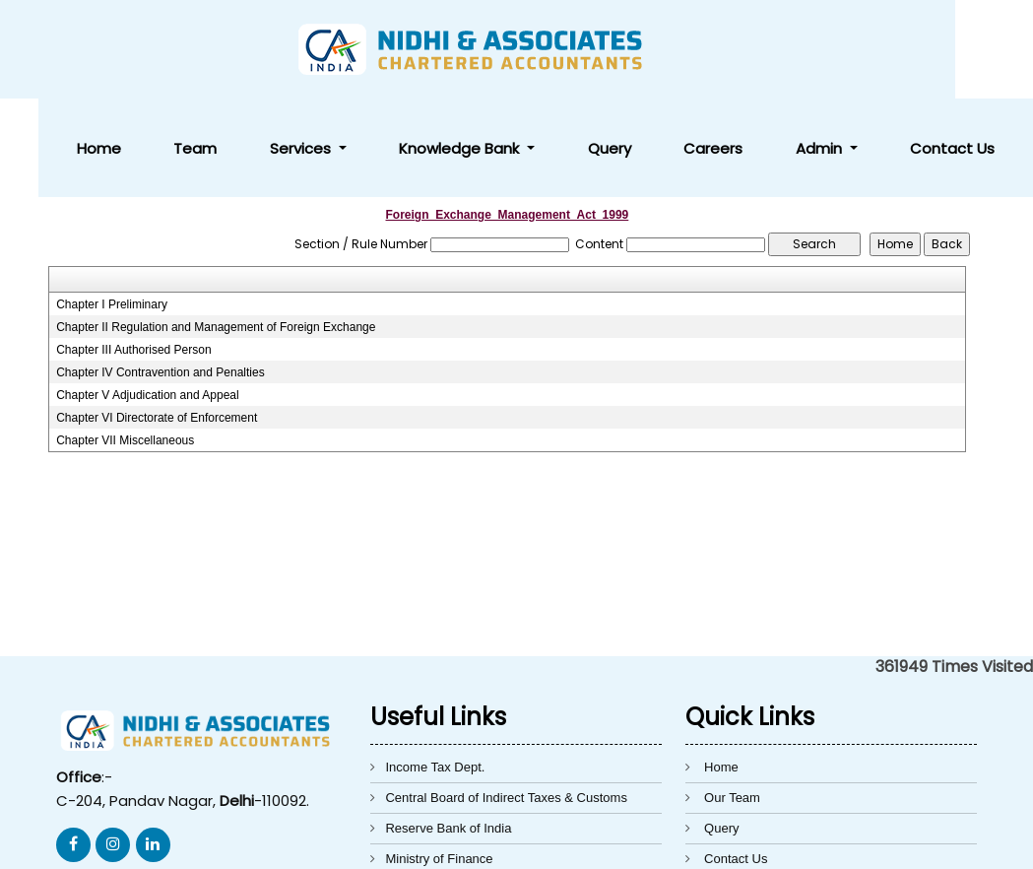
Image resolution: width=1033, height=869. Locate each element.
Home (382, 49)
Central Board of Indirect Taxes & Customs (505, 699)
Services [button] (510, 49)
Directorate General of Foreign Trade (489, 790)
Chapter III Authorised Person (133, 251)
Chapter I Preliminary (111, 206)
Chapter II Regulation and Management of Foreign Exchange (215, 228)
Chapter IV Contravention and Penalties (160, 274)
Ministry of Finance (438, 760)
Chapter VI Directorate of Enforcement (156, 319)
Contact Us (971, 49)
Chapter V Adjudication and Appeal (147, 296)
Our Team (732, 699)
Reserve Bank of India (448, 729)
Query (741, 49)
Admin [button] (877, 49)
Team (441, 49)
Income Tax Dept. (434, 668)
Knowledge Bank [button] (631, 49)
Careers (807, 49)
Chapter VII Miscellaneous (125, 342)
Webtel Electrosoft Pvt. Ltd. (793, 842)
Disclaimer (734, 790)
